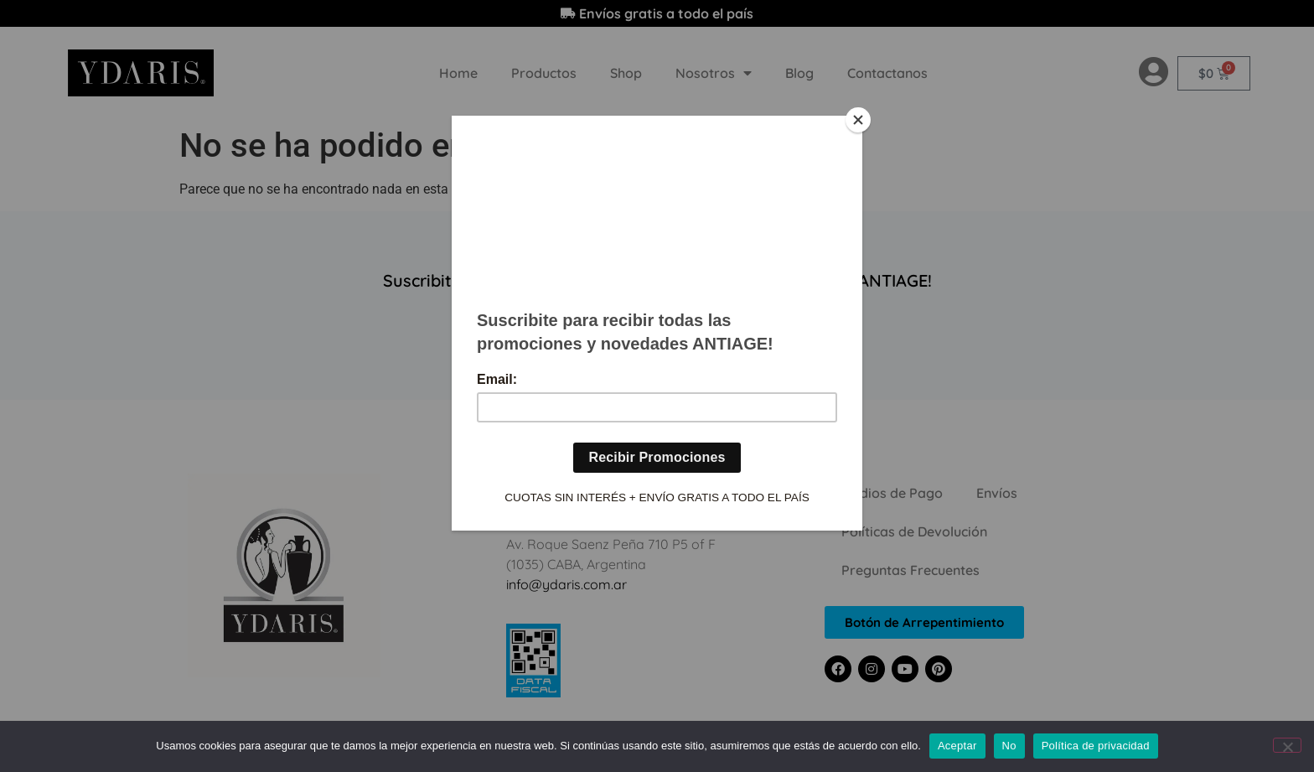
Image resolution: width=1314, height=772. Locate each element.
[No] (1287, 745)
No (1009, 745)
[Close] (858, 119)
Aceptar (957, 745)
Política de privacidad (1096, 745)
